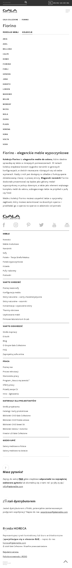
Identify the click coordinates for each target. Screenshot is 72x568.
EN (54, 3)
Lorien (6, 89)
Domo (6, 59)
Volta (6, 139)
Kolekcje (27, 32)
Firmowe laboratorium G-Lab (16, 319)
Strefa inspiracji (10, 331)
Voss (5, 144)
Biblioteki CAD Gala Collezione (16, 415)
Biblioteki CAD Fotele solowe (16, 419)
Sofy (5, 252)
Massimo (7, 94)
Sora (5, 134)
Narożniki (7, 248)
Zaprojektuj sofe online (13, 354)
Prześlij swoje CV (10, 389)
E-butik (6, 336)
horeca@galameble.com (14, 554)
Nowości (7, 239)
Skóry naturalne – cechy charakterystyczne (22, 296)
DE (64, 3)
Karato (7, 84)
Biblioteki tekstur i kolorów (15, 428)
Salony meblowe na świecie (15, 450)
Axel (5, 44)
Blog (5, 340)
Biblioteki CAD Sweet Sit (14, 424)
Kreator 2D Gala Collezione (15, 433)
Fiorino (7, 64)
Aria (5, 39)
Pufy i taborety (9, 270)
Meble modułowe (11, 243)
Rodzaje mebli (11, 32)
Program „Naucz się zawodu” (16, 380)
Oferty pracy (8, 384)
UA (61, 3)
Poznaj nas (8, 367)
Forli (6, 69)
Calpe (6, 54)
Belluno (7, 49)
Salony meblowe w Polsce (14, 446)
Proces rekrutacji (10, 371)
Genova (7, 74)
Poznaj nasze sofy (11, 287)
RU (57, 3)
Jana (5, 79)
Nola (5, 114)
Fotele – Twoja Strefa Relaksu (16, 257)
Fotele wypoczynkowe (13, 261)
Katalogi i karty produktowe (15, 411)
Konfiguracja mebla (11, 292)
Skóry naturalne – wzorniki (15, 301)
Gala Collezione (10, 19)
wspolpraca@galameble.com (54, 523)
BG (68, 3)
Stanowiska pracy (11, 375)
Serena (6, 129)
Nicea (6, 109)
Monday (7, 104)
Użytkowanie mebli (11, 314)
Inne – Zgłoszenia (11, 393)
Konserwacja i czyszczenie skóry (17, 305)
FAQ (5, 349)
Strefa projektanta (11, 406)
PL (50, 3)
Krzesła (6, 266)
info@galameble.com (13, 493)
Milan (6, 99)
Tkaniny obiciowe (11, 310)
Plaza (6, 124)
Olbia (6, 119)
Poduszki (7, 275)
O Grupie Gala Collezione (14, 345)
